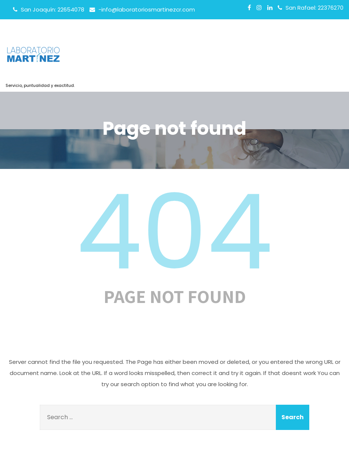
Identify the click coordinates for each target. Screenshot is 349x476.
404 (174, 232)
